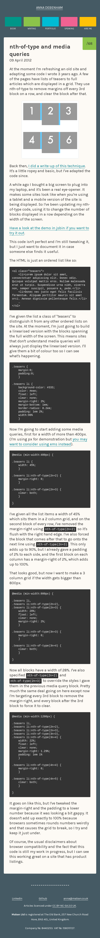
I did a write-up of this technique (56, 166)
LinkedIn (17, 898)
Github (43, 898)
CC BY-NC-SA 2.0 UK (64, 905)
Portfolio (50, 28)
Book (13, 28)
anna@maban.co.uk (76, 898)
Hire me (88, 28)
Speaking (69, 28)
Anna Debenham (49, 8)
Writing (32, 28)
